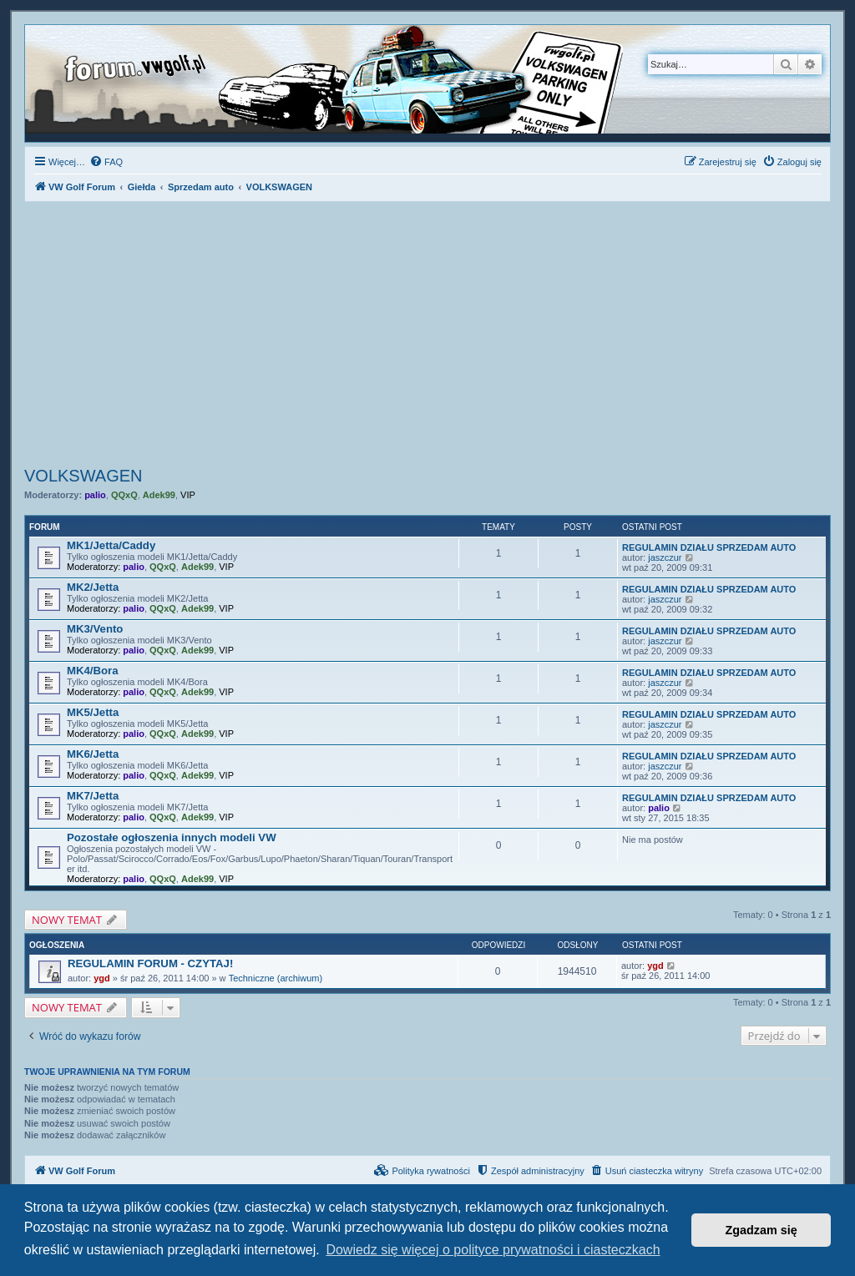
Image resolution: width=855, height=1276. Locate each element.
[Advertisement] (427, 336)
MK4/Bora (93, 670)
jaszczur (664, 557)
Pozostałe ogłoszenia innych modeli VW (171, 837)
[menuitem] (106, 162)
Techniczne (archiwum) (275, 978)
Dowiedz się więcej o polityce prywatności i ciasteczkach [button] (493, 1250)
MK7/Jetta (93, 795)
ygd (102, 978)
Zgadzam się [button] (761, 1230)
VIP (187, 495)
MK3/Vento (95, 629)
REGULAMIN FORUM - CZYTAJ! (150, 963)
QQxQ (124, 495)
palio (95, 495)
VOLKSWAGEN (83, 476)
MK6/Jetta (93, 754)
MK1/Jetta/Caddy (111, 545)
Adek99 (159, 495)
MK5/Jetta (93, 712)
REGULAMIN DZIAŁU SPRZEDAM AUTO (709, 547)
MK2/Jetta (93, 587)
